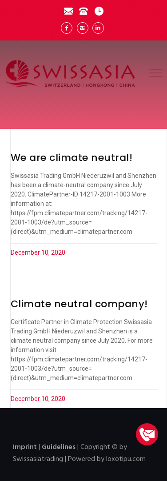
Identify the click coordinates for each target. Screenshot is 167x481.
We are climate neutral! (72, 157)
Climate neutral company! (79, 304)
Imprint (25, 447)
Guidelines (59, 447)
